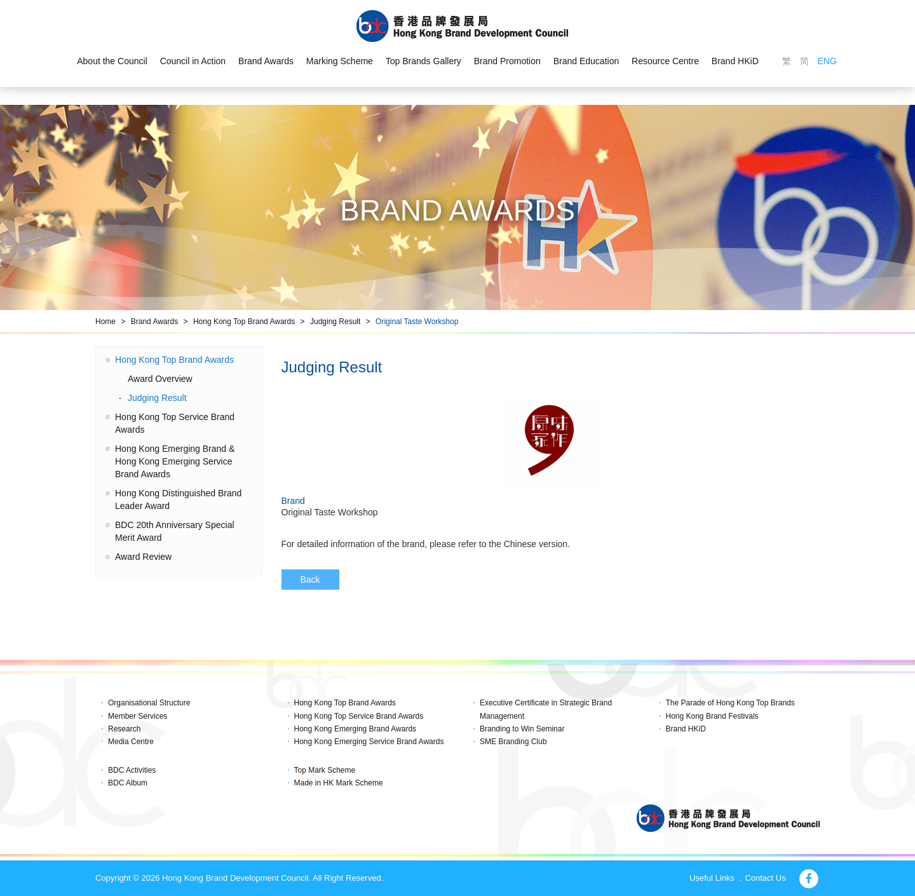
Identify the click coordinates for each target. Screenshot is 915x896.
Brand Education (586, 61)
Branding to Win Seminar (522, 728)
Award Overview (160, 379)
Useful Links (712, 878)
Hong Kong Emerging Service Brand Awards (369, 741)
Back (310, 579)
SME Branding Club (513, 741)
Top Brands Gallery (423, 61)
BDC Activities (132, 770)
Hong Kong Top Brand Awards (244, 321)
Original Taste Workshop (417, 321)
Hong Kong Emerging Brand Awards (355, 728)
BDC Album (127, 782)
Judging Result (335, 321)
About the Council (112, 61)
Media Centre (131, 741)
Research (124, 728)
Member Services (137, 716)
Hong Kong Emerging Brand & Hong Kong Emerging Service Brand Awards (174, 461)
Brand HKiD (735, 61)
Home (105, 321)
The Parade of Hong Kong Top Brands (730, 702)
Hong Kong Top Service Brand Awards (359, 716)
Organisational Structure (149, 702)
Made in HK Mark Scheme (338, 782)
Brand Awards (266, 61)
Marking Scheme (339, 61)
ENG (826, 61)
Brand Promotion (507, 61)
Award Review (143, 557)
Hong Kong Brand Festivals (712, 716)
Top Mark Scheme (325, 770)
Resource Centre (665, 61)
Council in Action (193, 61)
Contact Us (765, 878)
